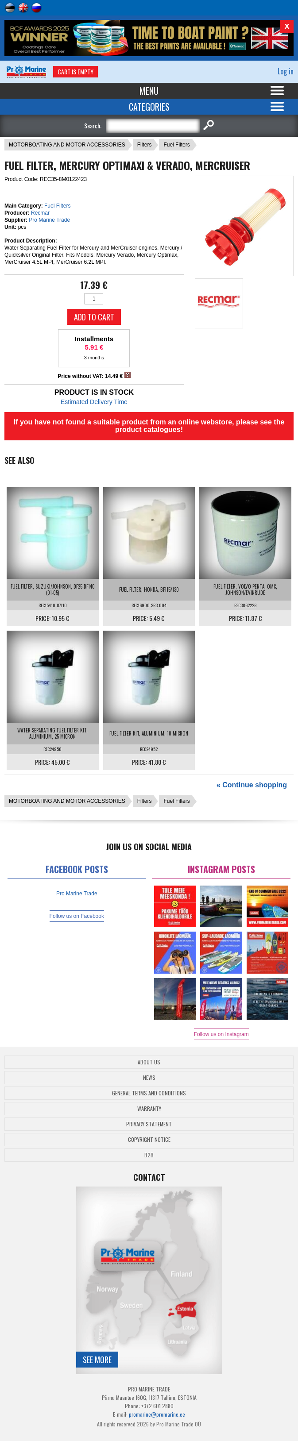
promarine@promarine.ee (157, 1414)
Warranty (149, 1108)
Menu (149, 90)
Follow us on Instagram (221, 1034)
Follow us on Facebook (77, 916)
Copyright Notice (149, 1139)
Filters (144, 145)
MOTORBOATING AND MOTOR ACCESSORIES (67, 145)
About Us (149, 1062)
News (149, 1077)
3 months (94, 357)
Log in (286, 71)
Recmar (40, 213)
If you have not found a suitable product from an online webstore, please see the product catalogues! (149, 425)
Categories (149, 106)
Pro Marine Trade (49, 220)
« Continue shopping (252, 785)
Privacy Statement (149, 1124)
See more (97, 1359)
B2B (149, 1155)
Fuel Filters (176, 145)
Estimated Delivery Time (94, 401)
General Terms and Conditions (149, 1093)
